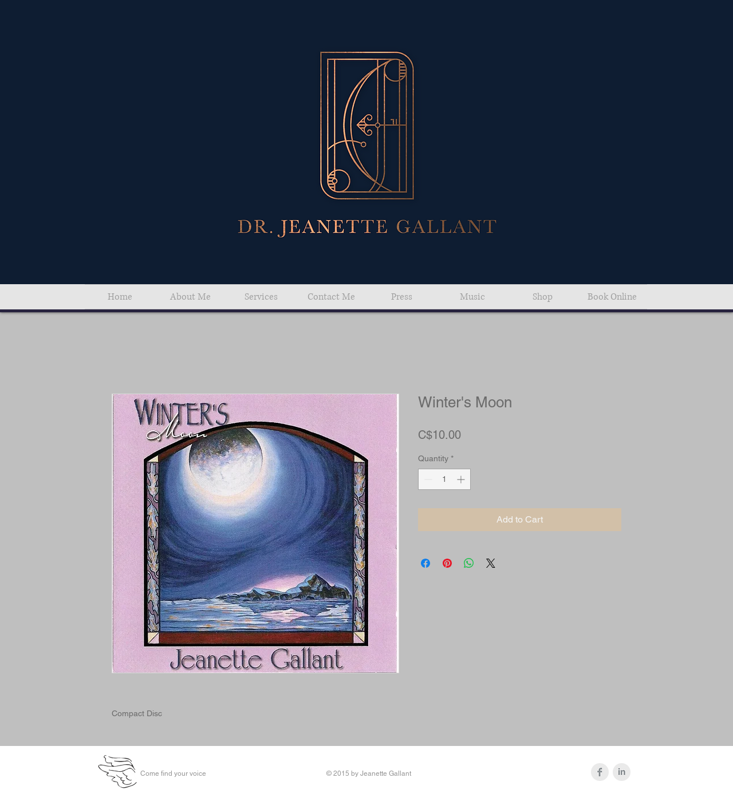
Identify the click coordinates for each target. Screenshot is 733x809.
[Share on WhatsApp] (469, 563)
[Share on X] (491, 563)
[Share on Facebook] (425, 563)
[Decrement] (427, 479)
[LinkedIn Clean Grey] (621, 772)
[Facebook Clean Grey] (600, 772)
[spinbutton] (444, 479)
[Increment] (462, 479)
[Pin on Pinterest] (447, 563)
